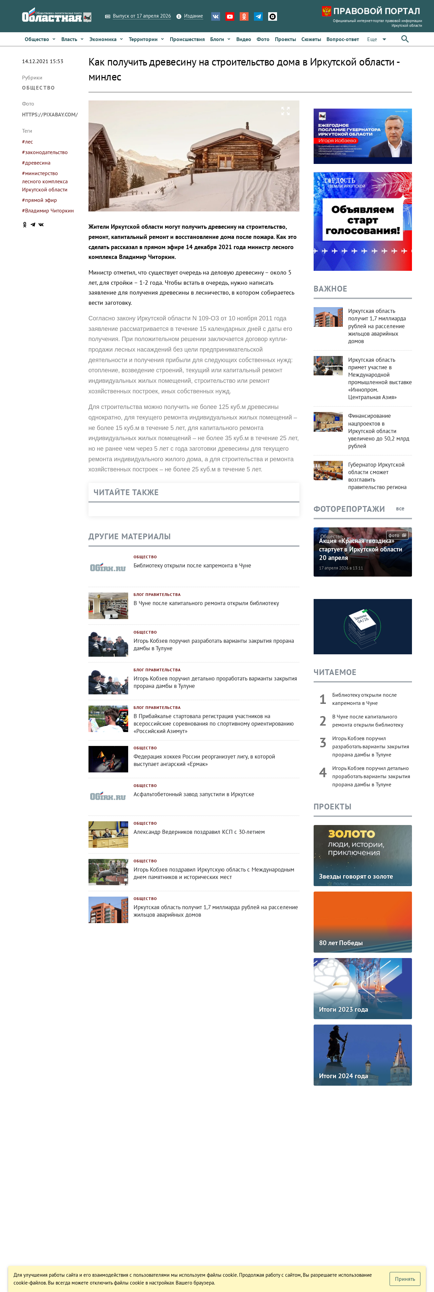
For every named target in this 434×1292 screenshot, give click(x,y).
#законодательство (45, 152)
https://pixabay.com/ (50, 114)
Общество (38, 87)
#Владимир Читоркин (48, 210)
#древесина (36, 162)
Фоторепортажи (349, 509)
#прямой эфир (39, 199)
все (404, 508)
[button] (378, 39)
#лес (27, 141)
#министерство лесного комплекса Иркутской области (45, 181)
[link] (40, 39)
